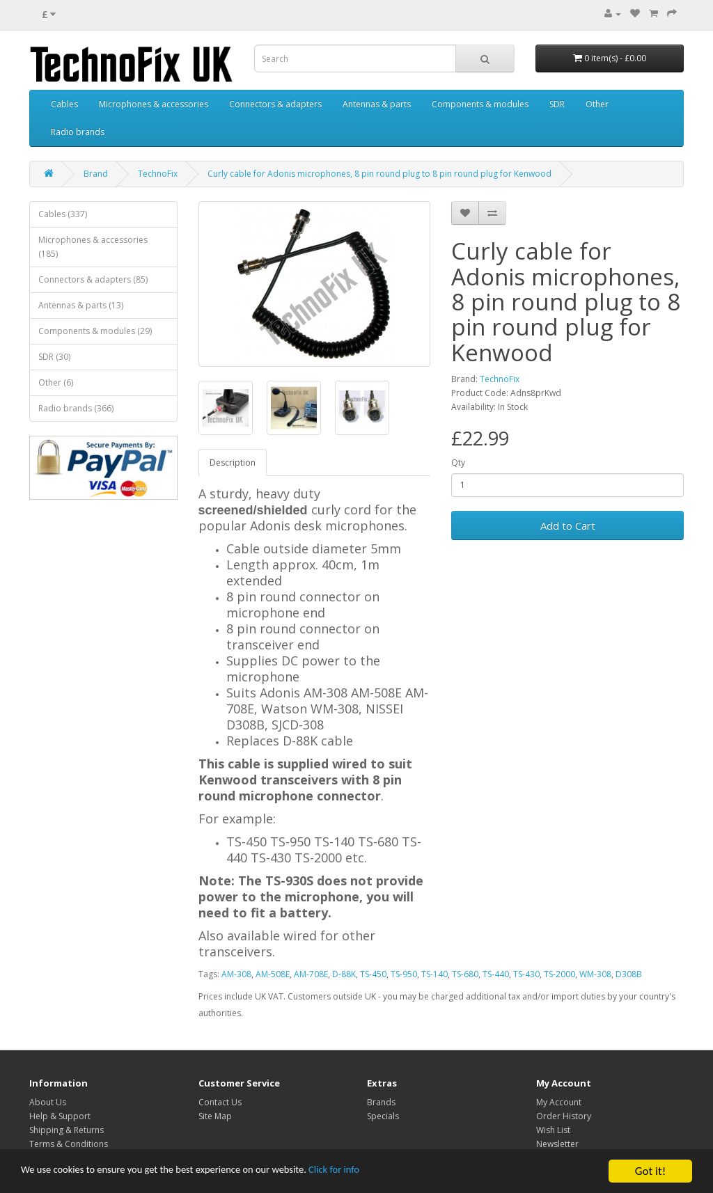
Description (233, 462)
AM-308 (236, 974)
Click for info (389, 1172)
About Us (47, 1102)
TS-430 (526, 974)
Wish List (553, 1130)
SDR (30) (54, 357)
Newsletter (557, 1144)
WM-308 (595, 974)
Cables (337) (62, 214)
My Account (558, 1102)
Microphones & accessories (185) (93, 247)
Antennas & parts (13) (80, 305)
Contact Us (220, 1102)
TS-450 (373, 974)
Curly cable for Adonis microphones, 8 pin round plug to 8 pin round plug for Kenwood (379, 174)
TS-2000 (559, 974)
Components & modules (480, 104)
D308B (629, 974)
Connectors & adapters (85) (93, 279)
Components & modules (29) (95, 331)
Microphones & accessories (153, 104)
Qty (458, 462)
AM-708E (311, 974)
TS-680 (465, 974)
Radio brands (77, 132)
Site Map (215, 1116)
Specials (383, 1116)
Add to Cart (567, 525)
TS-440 (496, 974)
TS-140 (434, 974)
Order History (563, 1116)
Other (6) (55, 382)
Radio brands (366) (75, 408)
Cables (64, 104)
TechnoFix (158, 174)
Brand (96, 174)
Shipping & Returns (66, 1130)
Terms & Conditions (68, 1144)
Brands (381, 1102)
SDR (557, 104)
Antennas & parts (377, 104)
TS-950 (404, 974)
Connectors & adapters (275, 104)
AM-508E (273, 974)
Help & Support (60, 1116)
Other (597, 104)
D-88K (344, 974)
